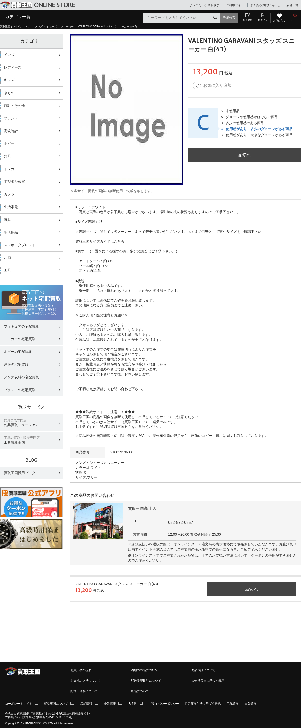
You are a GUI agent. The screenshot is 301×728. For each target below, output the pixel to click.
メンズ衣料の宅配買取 (21, 377)
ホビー (9, 143)
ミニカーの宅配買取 (19, 339)
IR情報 (132, 703)
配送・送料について (84, 691)
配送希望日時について (146, 680)
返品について (140, 691)
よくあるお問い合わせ (265, 5)
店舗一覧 (292, 5)
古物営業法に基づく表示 (207, 680)
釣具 (7, 156)
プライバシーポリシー (164, 703)
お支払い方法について (85, 680)
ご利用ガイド (235, 5)
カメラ (9, 194)
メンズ (39, 26)
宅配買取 (233, 703)
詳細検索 (229, 17)
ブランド (11, 118)
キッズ (9, 80)
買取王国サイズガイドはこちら (99, 241)
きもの (9, 93)
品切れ (244, 155)
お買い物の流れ (81, 670)
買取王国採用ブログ (19, 473)
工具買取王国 (22, 440)
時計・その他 (14, 106)
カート (294, 20)
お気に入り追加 (213, 85)
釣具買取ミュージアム (21, 422)
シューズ (52, 26)
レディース (12, 67)
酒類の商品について (144, 670)
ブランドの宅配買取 (19, 390)
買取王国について (56, 703)
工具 (7, 270)
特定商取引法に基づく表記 (203, 703)
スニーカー (67, 26)
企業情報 (110, 703)
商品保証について (203, 670)
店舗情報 (86, 703)
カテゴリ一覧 (18, 16)
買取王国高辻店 (142, 508)
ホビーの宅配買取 (18, 352)
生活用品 (11, 232)
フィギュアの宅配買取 (21, 326)
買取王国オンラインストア (15, 26)
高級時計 (11, 131)
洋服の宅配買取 (16, 364)
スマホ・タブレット (19, 245)
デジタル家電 (14, 181)
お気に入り (279, 20)
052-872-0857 (180, 522)
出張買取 (251, 703)
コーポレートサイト (18, 703)
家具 (7, 220)
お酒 (7, 258)
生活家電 (11, 207)
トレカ (9, 169)
